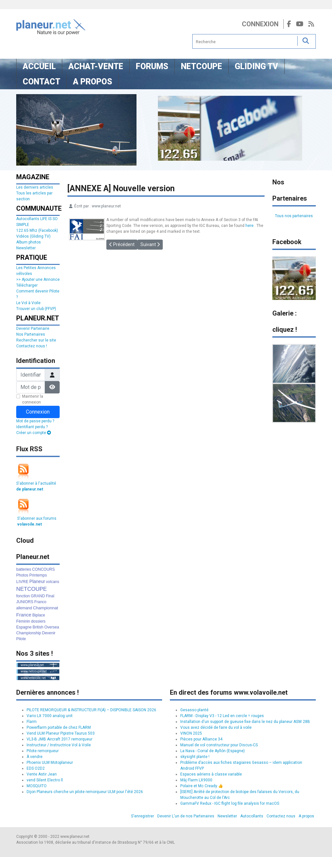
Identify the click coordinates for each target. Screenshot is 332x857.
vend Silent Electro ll (45, 780)
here (249, 225)
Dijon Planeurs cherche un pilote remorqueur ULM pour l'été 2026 (85, 791)
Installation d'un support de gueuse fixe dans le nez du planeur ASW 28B (245, 721)
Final (50, 596)
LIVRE (22, 581)
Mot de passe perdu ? (35, 421)
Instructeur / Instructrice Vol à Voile (59, 745)
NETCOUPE (31, 589)
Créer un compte (33, 432)
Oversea (51, 627)
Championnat (45, 607)
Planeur (37, 581)
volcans (52, 581)
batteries (23, 569)
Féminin (23, 621)
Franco (40, 602)
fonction (23, 596)
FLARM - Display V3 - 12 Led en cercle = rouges (222, 716)
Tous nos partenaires (294, 216)
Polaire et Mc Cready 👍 (201, 786)
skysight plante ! (194, 756)
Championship (28, 633)
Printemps (38, 575)
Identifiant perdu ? (32, 427)
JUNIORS (24, 602)
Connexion (260, 24)
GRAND (38, 596)
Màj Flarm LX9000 (196, 780)
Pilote (21, 639)
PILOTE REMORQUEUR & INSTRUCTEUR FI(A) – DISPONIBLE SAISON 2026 (91, 710)
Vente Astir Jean (42, 774)
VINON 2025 (191, 733)
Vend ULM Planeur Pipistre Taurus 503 (61, 733)
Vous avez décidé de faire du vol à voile (216, 727)
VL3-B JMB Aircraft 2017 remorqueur (59, 739)
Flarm (32, 721)
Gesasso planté (194, 710)
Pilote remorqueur (43, 751)
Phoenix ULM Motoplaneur (50, 762)
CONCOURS (43, 569)
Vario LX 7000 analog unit (50, 716)
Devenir (48, 633)
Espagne (23, 627)
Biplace (38, 615)
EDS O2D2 (36, 768)
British (37, 627)
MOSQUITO (37, 786)
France (23, 614)
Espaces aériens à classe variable (211, 774)
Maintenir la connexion (32, 399)
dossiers (38, 621)
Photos (22, 575)
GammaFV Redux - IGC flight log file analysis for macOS (229, 803)
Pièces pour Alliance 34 (201, 739)
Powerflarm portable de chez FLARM (59, 727)
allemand (24, 608)
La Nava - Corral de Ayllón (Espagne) (212, 751)
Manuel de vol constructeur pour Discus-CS (219, 745)
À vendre (34, 756)
